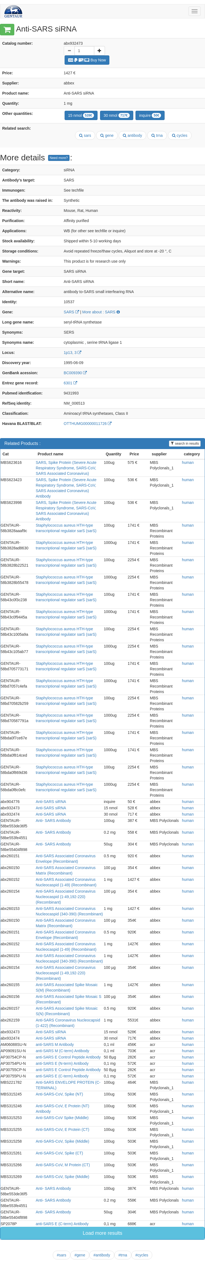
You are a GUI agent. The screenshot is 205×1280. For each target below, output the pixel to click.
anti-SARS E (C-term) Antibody (62, 1076)
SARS (71, 312)
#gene (79, 1255)
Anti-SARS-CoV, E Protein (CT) (62, 1129)
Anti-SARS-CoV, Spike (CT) (59, 1153)
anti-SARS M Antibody (55, 1044)
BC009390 (75, 373)
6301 (70, 383)
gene (106, 135)
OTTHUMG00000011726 (88, 423)
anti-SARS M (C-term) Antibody (62, 1051)
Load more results (102, 1233)
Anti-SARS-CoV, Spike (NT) (59, 1094)
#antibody (101, 1255)
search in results (185, 443)
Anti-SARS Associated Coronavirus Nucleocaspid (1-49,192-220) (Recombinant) (66, 896)
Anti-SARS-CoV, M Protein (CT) (63, 1165)
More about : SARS (101, 312)
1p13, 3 (73, 352)
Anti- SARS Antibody (53, 820)
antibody (132, 135)
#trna (122, 1255)
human (188, 462)
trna (157, 135)
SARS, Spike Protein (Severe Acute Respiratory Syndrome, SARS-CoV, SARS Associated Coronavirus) (66, 468)
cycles (179, 135)
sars (85, 135)
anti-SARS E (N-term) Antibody (62, 1063)
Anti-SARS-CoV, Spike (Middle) (62, 1141)
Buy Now (87, 60)
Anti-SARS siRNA (51, 801)
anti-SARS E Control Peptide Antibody (68, 1057)
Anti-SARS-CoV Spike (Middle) (62, 1118)
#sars (61, 1255)
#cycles (141, 1255)
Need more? (59, 158)
